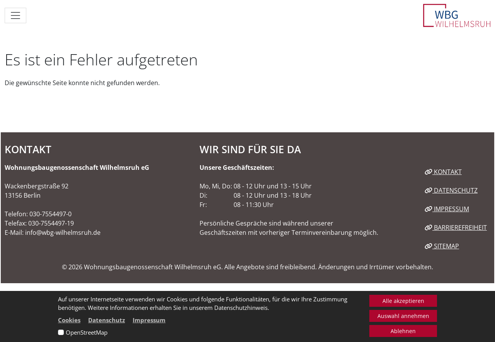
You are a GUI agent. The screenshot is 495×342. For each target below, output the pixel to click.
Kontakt (443, 172)
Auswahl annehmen (403, 316)
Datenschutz (451, 190)
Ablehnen (403, 331)
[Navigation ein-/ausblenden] (15, 15)
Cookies (69, 320)
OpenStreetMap (87, 332)
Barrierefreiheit (456, 227)
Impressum (447, 209)
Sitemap (442, 246)
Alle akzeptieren (403, 300)
